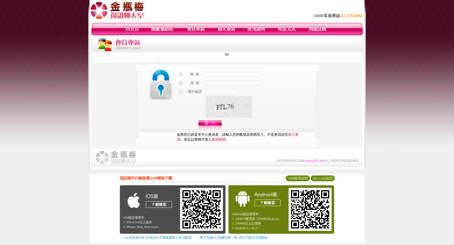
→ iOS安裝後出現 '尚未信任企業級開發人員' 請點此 (156, 237)
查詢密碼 (219, 139)
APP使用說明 (298, 178)
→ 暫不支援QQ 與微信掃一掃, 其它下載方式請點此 (232, 237)
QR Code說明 (323, 178)
